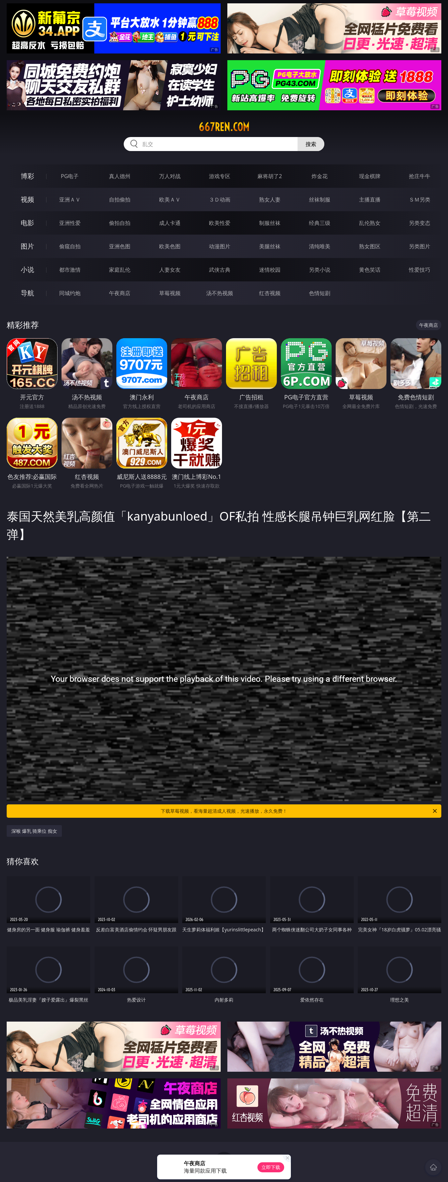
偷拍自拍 (119, 223)
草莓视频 (170, 293)
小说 (27, 269)
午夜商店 (119, 293)
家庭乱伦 (119, 269)
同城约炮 (70, 293)
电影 (27, 222)
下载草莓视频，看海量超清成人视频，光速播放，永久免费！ (299, 811)
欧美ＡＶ (170, 199)
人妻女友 (170, 269)
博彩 (27, 175)
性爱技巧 (419, 269)
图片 (27, 246)
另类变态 (419, 223)
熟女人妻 (270, 199)
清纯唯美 (319, 246)
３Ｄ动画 (219, 199)
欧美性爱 (219, 223)
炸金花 (320, 176)
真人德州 (119, 176)
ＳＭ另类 (419, 199)
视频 (27, 199)
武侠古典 (219, 269)
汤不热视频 (219, 293)
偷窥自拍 (70, 246)
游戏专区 (219, 176)
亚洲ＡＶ (70, 199)
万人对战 (170, 176)
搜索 (311, 144)
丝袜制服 (319, 199)
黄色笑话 (369, 269)
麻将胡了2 (269, 176)
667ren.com (224, 127)
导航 (27, 292)
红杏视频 (270, 293)
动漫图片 (219, 246)
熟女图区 (369, 246)
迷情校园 (270, 269)
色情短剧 (319, 293)
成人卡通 (170, 223)
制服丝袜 (270, 223)
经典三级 (319, 223)
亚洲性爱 (70, 223)
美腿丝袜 (270, 246)
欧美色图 (170, 246)
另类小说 (319, 269)
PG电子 (70, 176)
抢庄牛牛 (419, 176)
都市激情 (70, 269)
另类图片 (419, 246)
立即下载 (270, 1167)
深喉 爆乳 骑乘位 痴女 (34, 831)
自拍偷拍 (119, 199)
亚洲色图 (119, 246)
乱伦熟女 (369, 223)
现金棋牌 (369, 176)
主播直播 (369, 199)
